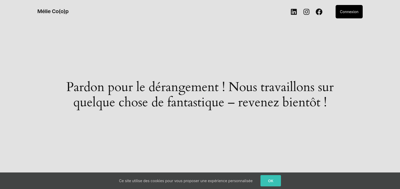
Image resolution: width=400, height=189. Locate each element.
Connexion (349, 11)
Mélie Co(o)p (53, 11)
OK (270, 180)
